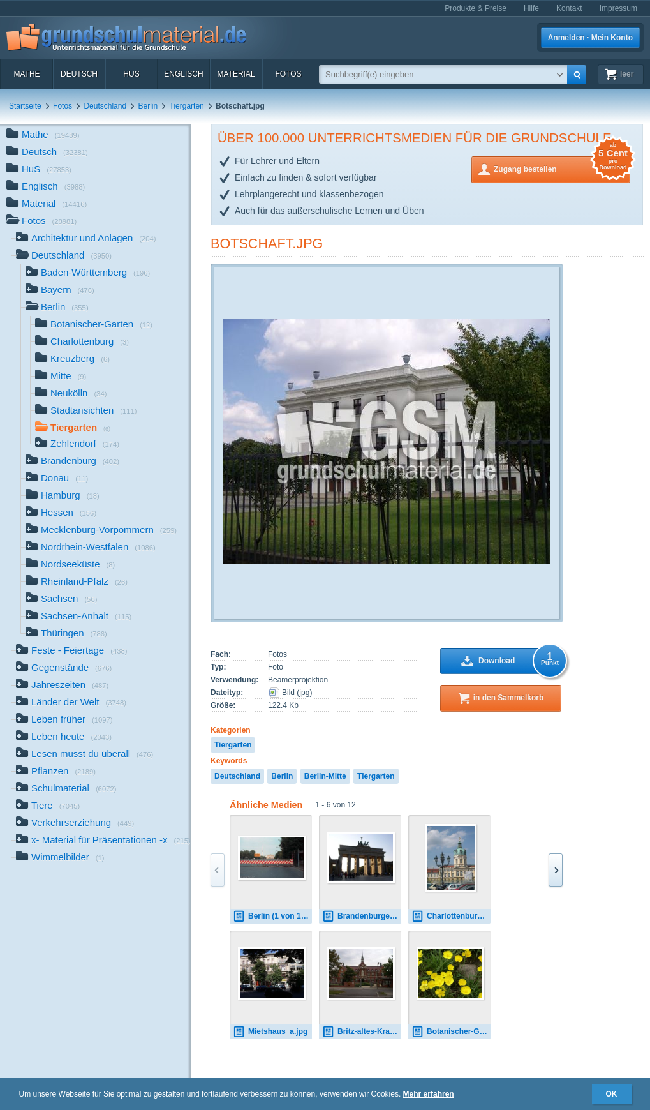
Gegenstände (64, 669)
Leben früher (64, 720)
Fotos (288, 74)
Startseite (25, 105)
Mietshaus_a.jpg (270, 1032)
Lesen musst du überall (84, 755)
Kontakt (569, 8)
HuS (131, 74)
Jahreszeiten (62, 686)
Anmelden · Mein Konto (590, 37)
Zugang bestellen (562, 168)
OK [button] (611, 1094)
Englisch (183, 74)
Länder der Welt (71, 703)
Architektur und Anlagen (86, 239)
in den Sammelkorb (508, 697)
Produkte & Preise (475, 8)
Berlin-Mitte (325, 776)
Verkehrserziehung (75, 824)
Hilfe (531, 8)
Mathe (26, 74)
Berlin (148, 105)
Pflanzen (56, 772)
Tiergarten (187, 105)
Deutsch (79, 74)
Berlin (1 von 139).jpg (272, 916)
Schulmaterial (66, 789)
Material (236, 74)
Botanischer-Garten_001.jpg (451, 1032)
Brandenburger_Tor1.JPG (361, 916)
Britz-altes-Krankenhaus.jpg (361, 1032)
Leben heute (64, 738)
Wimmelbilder (60, 858)
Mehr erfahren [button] (428, 1094)
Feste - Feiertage (71, 651)
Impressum (618, 8)
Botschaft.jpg (267, 243)
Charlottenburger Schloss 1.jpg (451, 916)
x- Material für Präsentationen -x (103, 841)
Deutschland (105, 105)
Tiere (48, 806)
